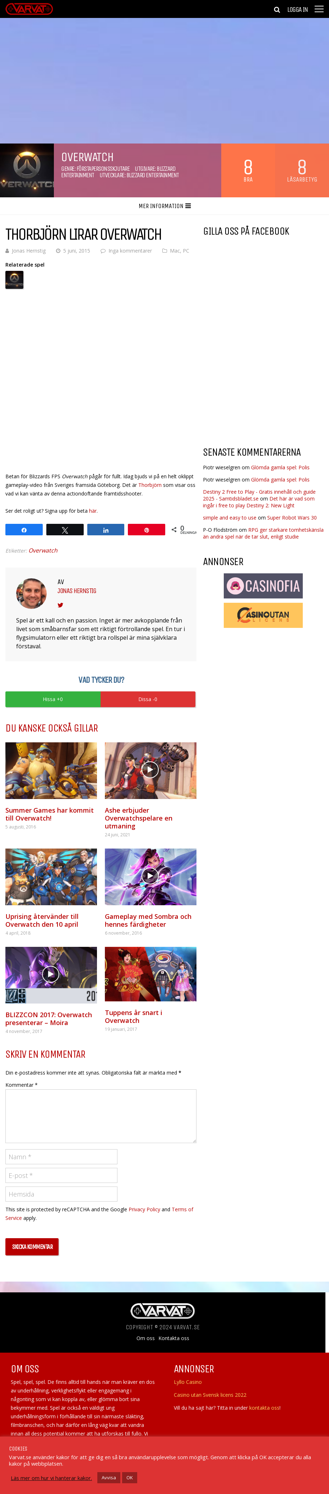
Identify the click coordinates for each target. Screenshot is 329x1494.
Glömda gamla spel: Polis (280, 467)
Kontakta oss (173, 1338)
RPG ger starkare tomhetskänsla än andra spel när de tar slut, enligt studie (263, 533)
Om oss (145, 1338)
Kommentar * (21, 1084)
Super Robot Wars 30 (292, 517)
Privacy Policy (144, 1209)
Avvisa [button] (109, 1477)
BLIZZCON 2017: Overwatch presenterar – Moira (48, 1018)
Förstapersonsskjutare (103, 169)
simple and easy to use (229, 517)
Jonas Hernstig (29, 250)
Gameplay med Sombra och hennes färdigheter (148, 920)
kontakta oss (264, 1407)
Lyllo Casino (188, 1381)
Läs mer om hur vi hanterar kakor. (51, 1478)
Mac (175, 250)
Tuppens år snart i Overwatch (133, 1016)
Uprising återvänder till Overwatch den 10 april (42, 920)
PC (186, 250)
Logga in (297, 9)
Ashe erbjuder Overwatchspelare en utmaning (138, 818)
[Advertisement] (263, 383)
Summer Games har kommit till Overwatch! (49, 814)
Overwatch (42, 550)
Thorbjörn (150, 484)
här (93, 510)
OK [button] (129, 1477)
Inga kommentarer (130, 250)
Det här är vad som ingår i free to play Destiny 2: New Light (259, 502)
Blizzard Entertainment (152, 175)
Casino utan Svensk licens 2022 (210, 1394)
